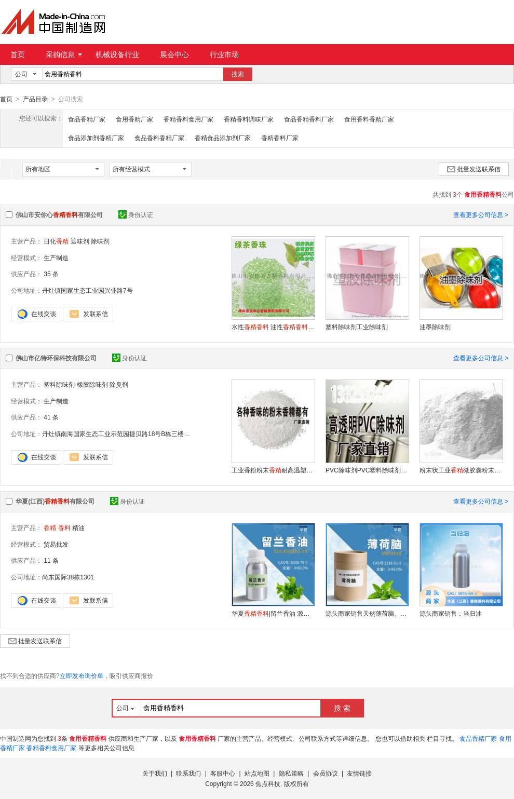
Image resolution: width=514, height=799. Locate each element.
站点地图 (257, 773)
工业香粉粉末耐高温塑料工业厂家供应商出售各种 (273, 469)
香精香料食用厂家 (188, 119)
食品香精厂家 (86, 119)
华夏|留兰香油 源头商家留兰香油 (273, 613)
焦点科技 (267, 783)
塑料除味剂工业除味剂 (357, 326)
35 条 (51, 273)
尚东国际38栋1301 (68, 576)
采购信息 (64, 54)
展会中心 (174, 54)
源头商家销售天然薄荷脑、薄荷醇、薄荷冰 (367, 613)
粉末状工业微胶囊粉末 (461, 469)
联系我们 (188, 773)
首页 (17, 54)
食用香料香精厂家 (369, 119)
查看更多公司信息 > (480, 214)
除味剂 (100, 241)
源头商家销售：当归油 (451, 613)
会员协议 (325, 773)
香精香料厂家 (280, 137)
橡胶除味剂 (92, 384)
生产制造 (56, 257)
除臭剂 (119, 384)
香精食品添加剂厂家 (223, 137)
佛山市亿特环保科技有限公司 (56, 357)
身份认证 (135, 214)
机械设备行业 (117, 54)
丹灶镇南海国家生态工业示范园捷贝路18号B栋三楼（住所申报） (131, 433)
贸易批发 (56, 544)
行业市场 (224, 54)
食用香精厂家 (134, 119)
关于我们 (154, 773)
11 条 (51, 560)
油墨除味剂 (435, 326)
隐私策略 (291, 773)
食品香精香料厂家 (309, 119)
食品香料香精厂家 (159, 137)
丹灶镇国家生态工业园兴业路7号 (87, 290)
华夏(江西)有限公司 (55, 501)
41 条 (51, 417)
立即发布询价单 (81, 675)
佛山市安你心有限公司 (59, 214)
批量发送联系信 (474, 169)
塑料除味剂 (59, 384)
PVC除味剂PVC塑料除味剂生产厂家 (367, 469)
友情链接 (359, 773)
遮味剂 (80, 241)
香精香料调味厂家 (249, 119)
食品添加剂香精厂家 (96, 137)
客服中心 (222, 773)
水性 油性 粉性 (273, 326)
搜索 (238, 74)
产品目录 (35, 99)
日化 (56, 241)
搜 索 (342, 707)
